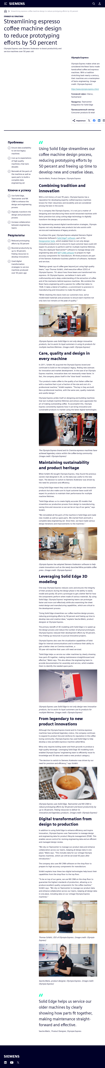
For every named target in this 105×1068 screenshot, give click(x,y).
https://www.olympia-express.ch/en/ (85, 89)
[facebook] (94, 120)
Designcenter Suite (47, 241)
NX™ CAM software (65, 253)
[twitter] (89, 120)
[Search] (93, 3)
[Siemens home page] (11, 1056)
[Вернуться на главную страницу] (5, 11)
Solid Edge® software (66, 238)
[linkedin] (99, 120)
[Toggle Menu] (5, 3)
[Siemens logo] (17, 3)
